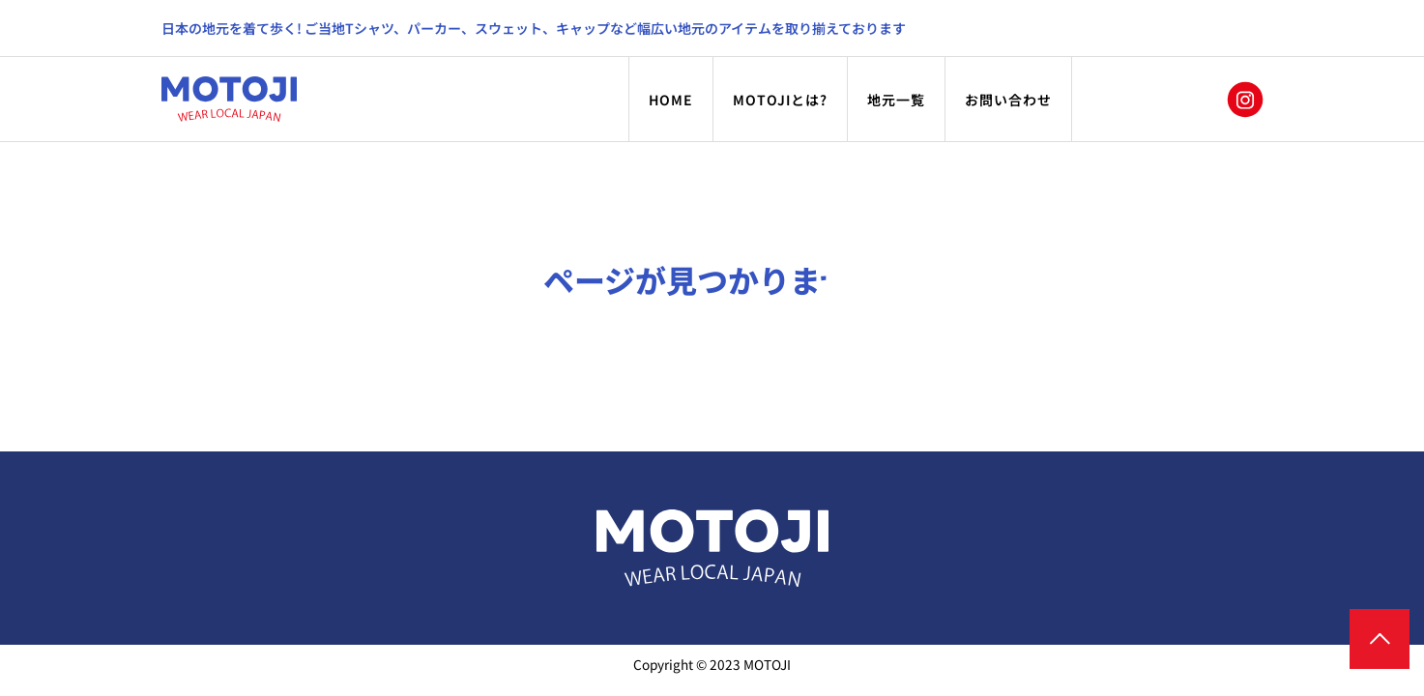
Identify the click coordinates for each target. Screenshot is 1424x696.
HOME (671, 99)
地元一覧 (896, 99)
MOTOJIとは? (780, 99)
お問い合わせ (1008, 99)
